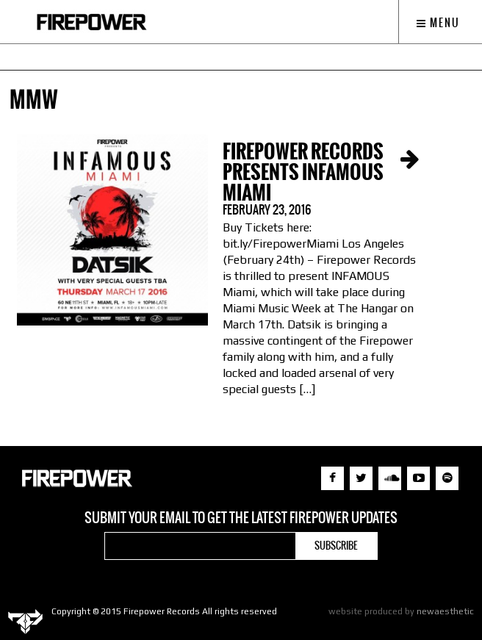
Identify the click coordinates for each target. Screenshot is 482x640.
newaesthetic (445, 611)
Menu (438, 23)
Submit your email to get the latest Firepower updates (241, 518)
